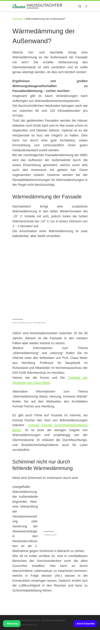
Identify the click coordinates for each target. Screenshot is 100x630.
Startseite (17, 18)
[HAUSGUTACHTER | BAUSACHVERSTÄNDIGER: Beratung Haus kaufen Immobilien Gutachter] (19, 6)
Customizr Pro (31, 625)
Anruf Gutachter (85, 623)
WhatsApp (11, 623)
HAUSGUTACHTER (29, 620)
